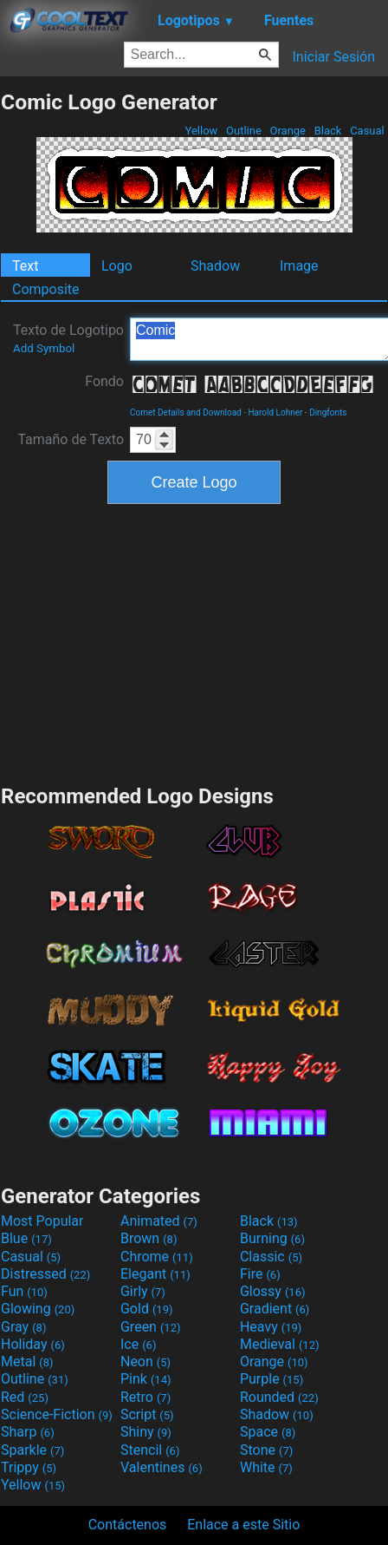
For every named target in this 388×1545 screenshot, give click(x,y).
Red (24, 1397)
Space (267, 1432)
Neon (145, 1361)
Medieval (280, 1344)
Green (150, 1327)
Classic (271, 1256)
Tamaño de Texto (70, 439)
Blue (26, 1238)
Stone (266, 1450)
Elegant (155, 1274)
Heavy (270, 1327)
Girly (142, 1291)
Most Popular (42, 1221)
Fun (24, 1291)
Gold (146, 1308)
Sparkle (32, 1450)
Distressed (45, 1274)
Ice (138, 1344)
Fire (260, 1274)
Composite (46, 289)
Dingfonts (327, 412)
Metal (27, 1361)
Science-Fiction (57, 1414)
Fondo (104, 381)
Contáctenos (127, 1524)
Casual (367, 130)
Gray (23, 1327)
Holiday (33, 1344)
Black (327, 130)
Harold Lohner (275, 412)
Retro (145, 1397)
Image (299, 266)
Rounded (279, 1397)
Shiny (145, 1432)
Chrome (156, 1256)
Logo (117, 266)
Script (147, 1414)
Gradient (274, 1308)
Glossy (273, 1291)
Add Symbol (43, 348)
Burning (272, 1238)
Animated (158, 1221)
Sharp (28, 1432)
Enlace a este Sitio (243, 1524)
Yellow (201, 130)
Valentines (161, 1467)
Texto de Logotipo (68, 338)
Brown (148, 1238)
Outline (243, 130)
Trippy (28, 1467)
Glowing (37, 1308)
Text (25, 266)
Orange (287, 130)
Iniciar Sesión (333, 57)
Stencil (149, 1450)
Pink (145, 1379)
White (266, 1467)
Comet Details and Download (186, 412)
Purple (271, 1379)
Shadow (215, 266)
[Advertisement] (194, 641)
